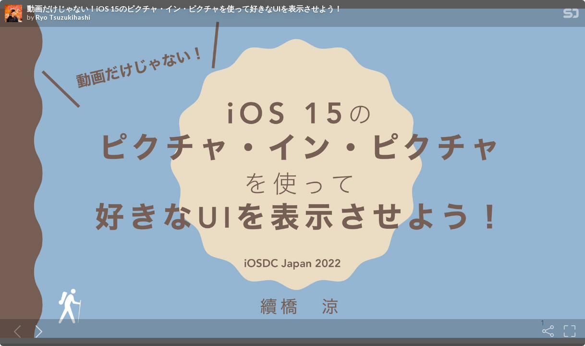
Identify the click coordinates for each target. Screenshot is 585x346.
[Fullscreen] (569, 331)
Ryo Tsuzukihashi (63, 17)
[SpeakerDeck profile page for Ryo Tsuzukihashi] (13, 14)
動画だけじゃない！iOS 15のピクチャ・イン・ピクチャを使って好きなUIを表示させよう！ (184, 8)
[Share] (548, 331)
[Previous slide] (15, 331)
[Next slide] (37, 331)
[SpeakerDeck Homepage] (571, 15)
